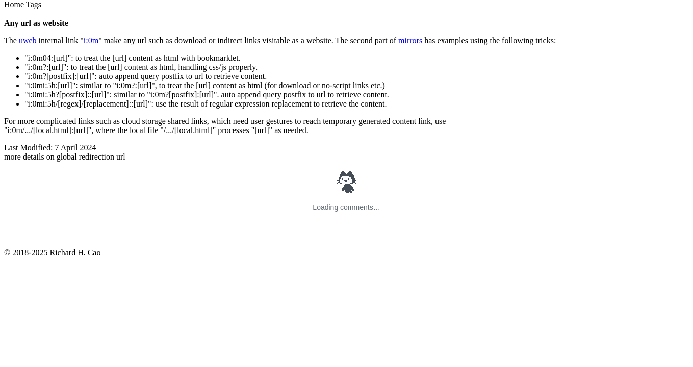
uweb (28, 40)
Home (14, 4)
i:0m (91, 40)
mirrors (410, 40)
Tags (33, 4)
